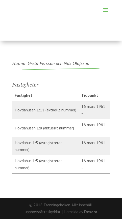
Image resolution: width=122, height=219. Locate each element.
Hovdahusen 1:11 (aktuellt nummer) (45, 109)
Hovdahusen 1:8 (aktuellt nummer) (44, 127)
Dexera (90, 211)
